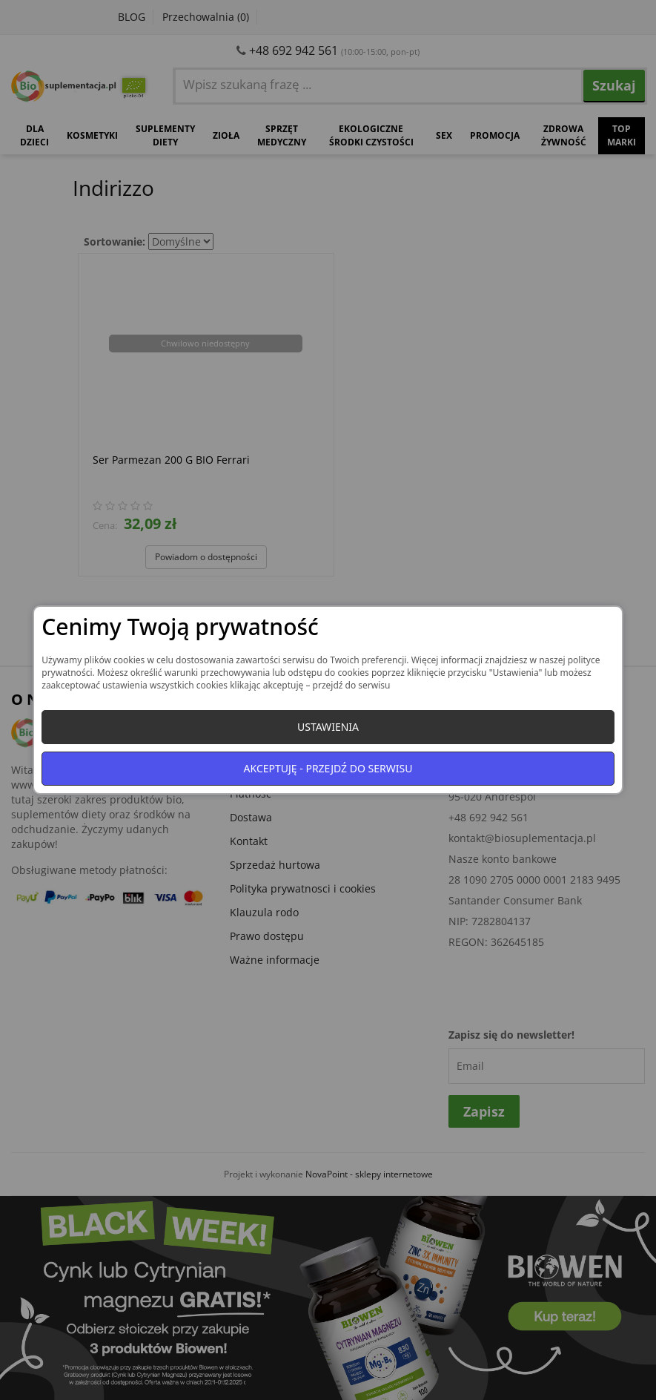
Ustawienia (328, 727)
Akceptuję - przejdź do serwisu (328, 768)
